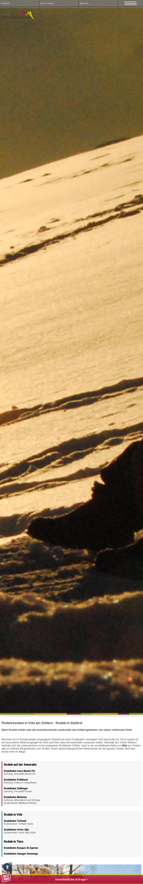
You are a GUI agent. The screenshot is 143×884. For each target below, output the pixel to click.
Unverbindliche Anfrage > (45, 878)
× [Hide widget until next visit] (10, 863)
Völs (124, 745)
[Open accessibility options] (7, 867)
